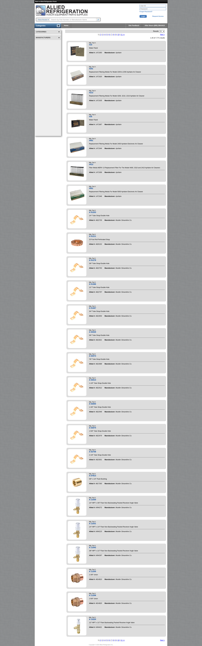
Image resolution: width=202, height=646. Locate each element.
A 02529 (92, 332)
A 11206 (92, 595)
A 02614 (92, 380)
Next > (162, 35)
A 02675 (92, 428)
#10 (90, 45)
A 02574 (92, 356)
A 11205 (92, 571)
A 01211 (92, 236)
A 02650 (92, 404)
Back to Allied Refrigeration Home (46, 1)
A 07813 (92, 476)
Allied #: (92, 53)
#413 (91, 164)
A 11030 (92, 499)
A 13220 (92, 619)
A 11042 (92, 547)
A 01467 (92, 308)
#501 (91, 188)
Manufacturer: (110, 53)
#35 (90, 116)
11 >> (123, 35)
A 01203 (92, 212)
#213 (91, 93)
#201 (91, 69)
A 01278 (92, 260)
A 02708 (92, 452)
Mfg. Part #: (92, 43)
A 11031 (92, 523)
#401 (91, 140)
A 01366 (92, 284)
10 (118, 35)
